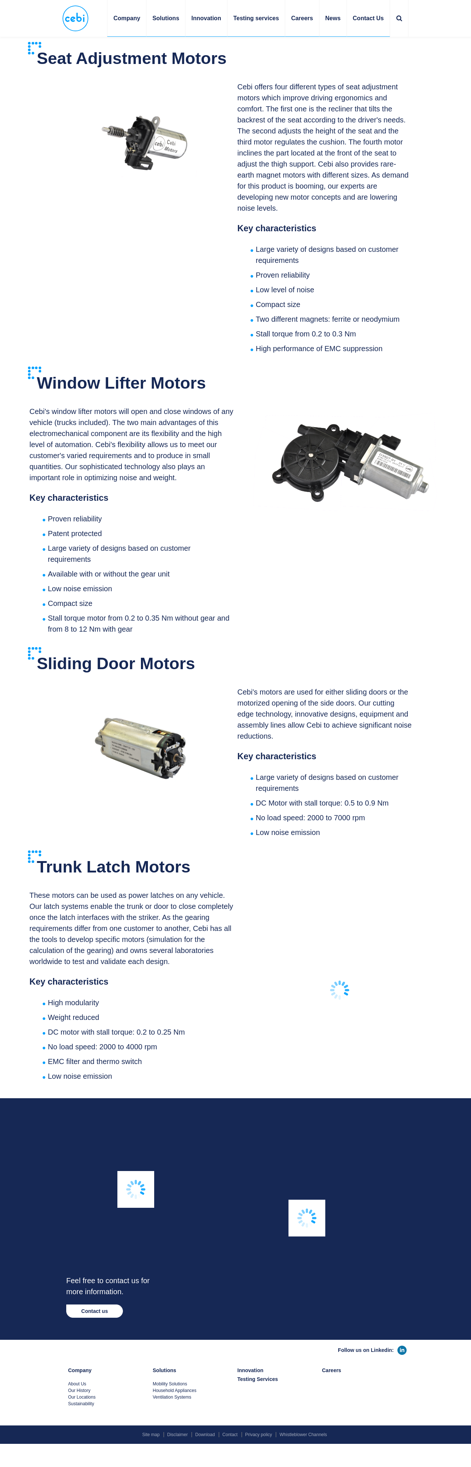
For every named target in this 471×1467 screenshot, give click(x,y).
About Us (77, 1383)
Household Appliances (174, 1390)
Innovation (206, 18)
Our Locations (82, 1397)
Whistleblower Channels (303, 1434)
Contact (229, 1434)
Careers (302, 18)
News (333, 18)
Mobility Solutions (170, 1383)
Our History (79, 1390)
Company (80, 1370)
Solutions (164, 1370)
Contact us (94, 1311)
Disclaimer (177, 1434)
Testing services (256, 18)
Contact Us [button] (368, 18)
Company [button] (126, 18)
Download (205, 1434)
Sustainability (81, 1403)
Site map (151, 1434)
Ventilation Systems (172, 1397)
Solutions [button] (165, 18)
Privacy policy (258, 1434)
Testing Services (257, 1379)
